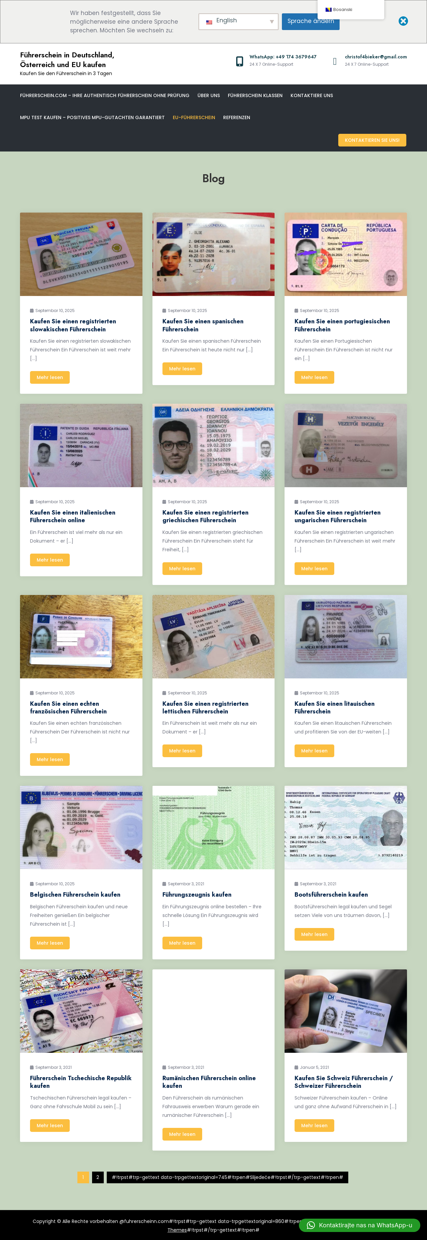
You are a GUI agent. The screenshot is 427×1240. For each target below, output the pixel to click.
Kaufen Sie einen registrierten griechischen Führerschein (205, 515)
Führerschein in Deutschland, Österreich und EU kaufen (67, 59)
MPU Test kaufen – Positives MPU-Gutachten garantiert (92, 117)
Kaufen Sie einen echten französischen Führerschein (68, 706)
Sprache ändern (311, 21)
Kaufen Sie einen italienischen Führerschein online (72, 515)
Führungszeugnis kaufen (197, 893)
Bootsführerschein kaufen (331, 893)
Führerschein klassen (255, 95)
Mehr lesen (50, 376)
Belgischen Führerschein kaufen (75, 893)
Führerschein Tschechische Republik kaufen (81, 1081)
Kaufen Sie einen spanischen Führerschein (203, 324)
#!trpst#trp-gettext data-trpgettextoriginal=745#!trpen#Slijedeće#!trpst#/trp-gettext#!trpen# (227, 1176)
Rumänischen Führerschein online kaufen (209, 1081)
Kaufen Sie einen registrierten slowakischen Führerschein (73, 324)
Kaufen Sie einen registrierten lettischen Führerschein (205, 706)
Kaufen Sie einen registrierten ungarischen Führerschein (338, 515)
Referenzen (236, 117)
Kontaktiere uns (312, 95)
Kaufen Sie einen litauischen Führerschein (335, 706)
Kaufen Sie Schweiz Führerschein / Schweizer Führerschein (344, 1081)
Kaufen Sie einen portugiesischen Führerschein (342, 324)
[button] (359, 1225)
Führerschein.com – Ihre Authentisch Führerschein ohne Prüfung (104, 95)
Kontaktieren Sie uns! (373, 139)
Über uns (208, 95)
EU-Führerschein (194, 117)
